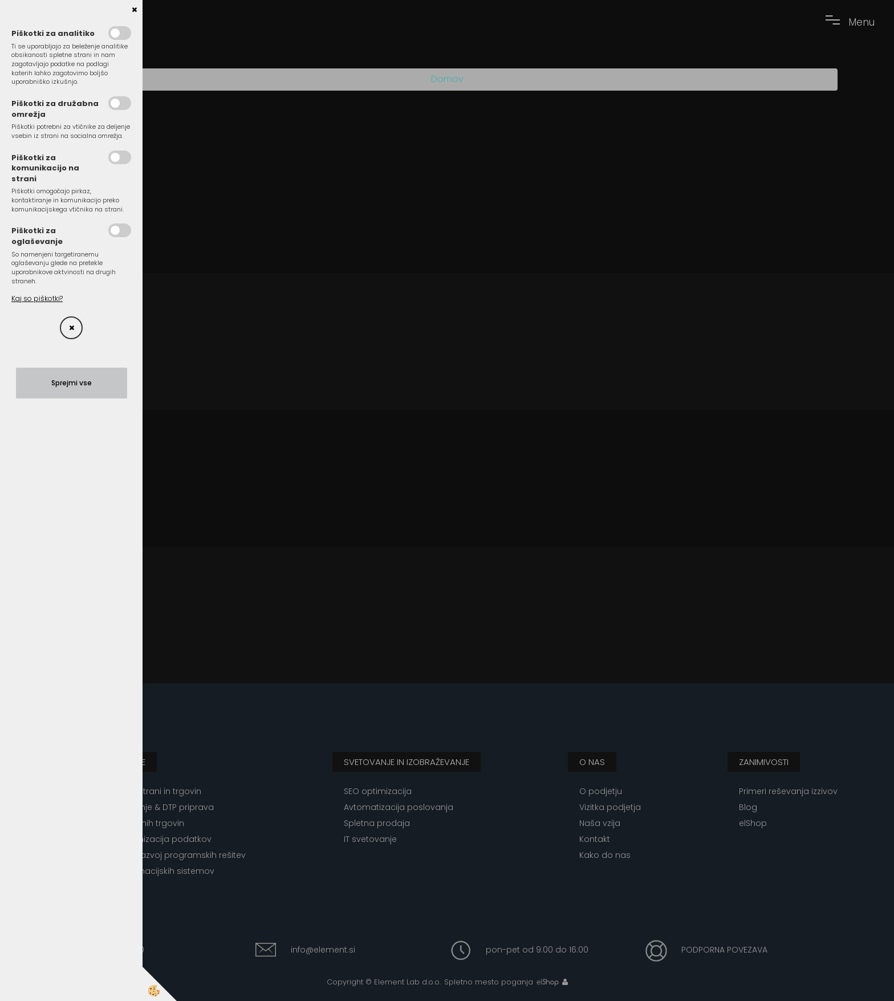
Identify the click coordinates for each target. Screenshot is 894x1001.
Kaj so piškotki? (37, 298)
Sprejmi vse (71, 383)
